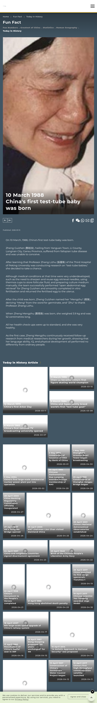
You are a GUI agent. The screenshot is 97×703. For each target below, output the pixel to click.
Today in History (34, 17)
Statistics (48, 28)
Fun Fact (17, 17)
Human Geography (66, 28)
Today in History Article (20, 362)
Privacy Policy (21, 699)
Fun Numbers (10, 28)
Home (6, 17)
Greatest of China (30, 28)
